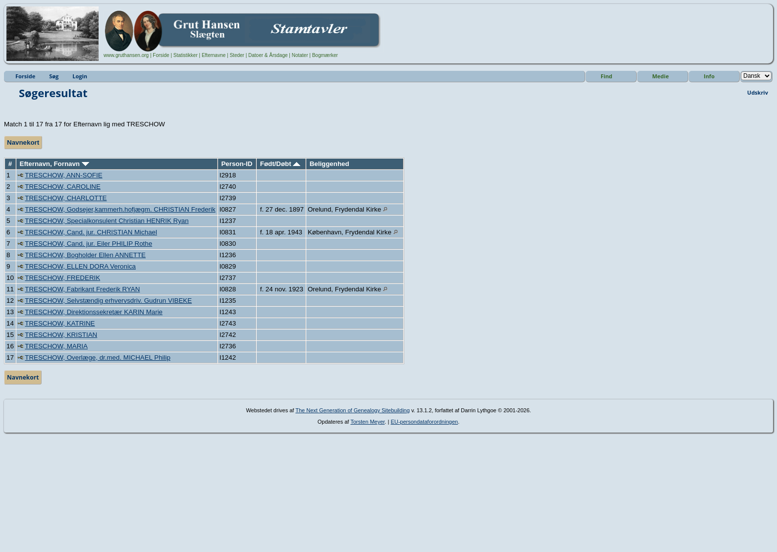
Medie (660, 76)
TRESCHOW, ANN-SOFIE (63, 175)
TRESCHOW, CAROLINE (63, 186)
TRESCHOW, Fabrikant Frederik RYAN (82, 289)
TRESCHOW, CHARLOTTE (66, 198)
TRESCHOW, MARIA (56, 346)
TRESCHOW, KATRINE (60, 323)
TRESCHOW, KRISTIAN (61, 334)
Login (79, 76)
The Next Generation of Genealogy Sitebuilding (352, 410)
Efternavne (213, 55)
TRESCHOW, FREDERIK (62, 277)
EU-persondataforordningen (424, 422)
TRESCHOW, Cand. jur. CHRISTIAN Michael (91, 232)
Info (709, 76)
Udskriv (757, 92)
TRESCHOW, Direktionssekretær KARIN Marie (94, 312)
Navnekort (23, 142)
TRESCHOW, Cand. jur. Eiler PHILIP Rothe (88, 243)
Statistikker (185, 55)
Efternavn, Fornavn (54, 163)
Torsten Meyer (367, 422)
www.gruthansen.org (126, 55)
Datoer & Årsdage (268, 55)
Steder (236, 55)
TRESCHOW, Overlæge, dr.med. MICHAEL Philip (97, 357)
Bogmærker (325, 55)
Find (606, 76)
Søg (53, 76)
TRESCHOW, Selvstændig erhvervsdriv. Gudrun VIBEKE (108, 300)
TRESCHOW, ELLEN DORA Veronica (80, 266)
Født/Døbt (280, 163)
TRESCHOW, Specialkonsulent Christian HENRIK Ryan (106, 220)
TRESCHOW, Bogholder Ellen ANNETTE (85, 255)
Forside (161, 55)
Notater (300, 55)
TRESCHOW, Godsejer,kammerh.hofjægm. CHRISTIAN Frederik (120, 209)
